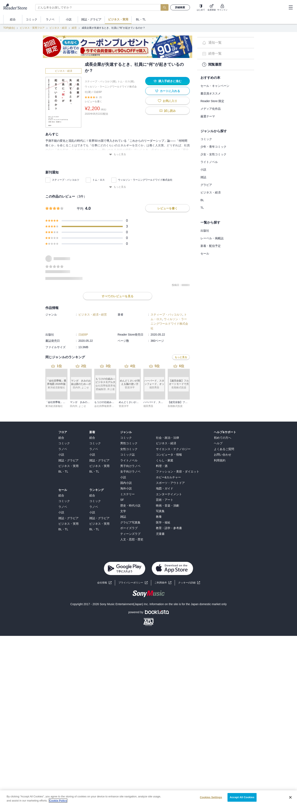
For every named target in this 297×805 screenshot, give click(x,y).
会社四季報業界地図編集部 (109, 406)
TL (202, 207)
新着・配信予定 (210, 246)
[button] (189, 583)
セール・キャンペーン (214, 85)
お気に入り (167, 101)
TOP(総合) (9, 27)
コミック (206, 139)
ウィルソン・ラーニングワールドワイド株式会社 (145, 179)
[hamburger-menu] (290, 7)
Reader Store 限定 (212, 101)
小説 (203, 169)
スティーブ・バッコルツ (65, 179)
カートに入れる (167, 91)
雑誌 (203, 177)
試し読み (167, 110)
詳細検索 (180, 7)
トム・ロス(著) (126, 81)
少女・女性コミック (213, 154)
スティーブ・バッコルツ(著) (100, 81)
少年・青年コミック (213, 146)
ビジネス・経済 (58, 27)
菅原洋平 (124, 406)
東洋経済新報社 (54, 406)
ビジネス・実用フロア (32, 27)
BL (202, 200)
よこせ (82, 406)
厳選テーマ (207, 116)
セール (204, 253)
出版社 (204, 230)
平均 (80, 208)
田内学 (73, 406)
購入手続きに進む (167, 81)
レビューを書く (93, 101)
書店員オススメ (210, 93)
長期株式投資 (175, 406)
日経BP (98, 92)
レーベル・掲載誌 (212, 238)
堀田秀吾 (148, 406)
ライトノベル (209, 162)
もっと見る (117, 154)
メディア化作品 (210, 108)
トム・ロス (98, 179)
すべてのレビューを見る (117, 296)
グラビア (206, 184)
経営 (74, 27)
